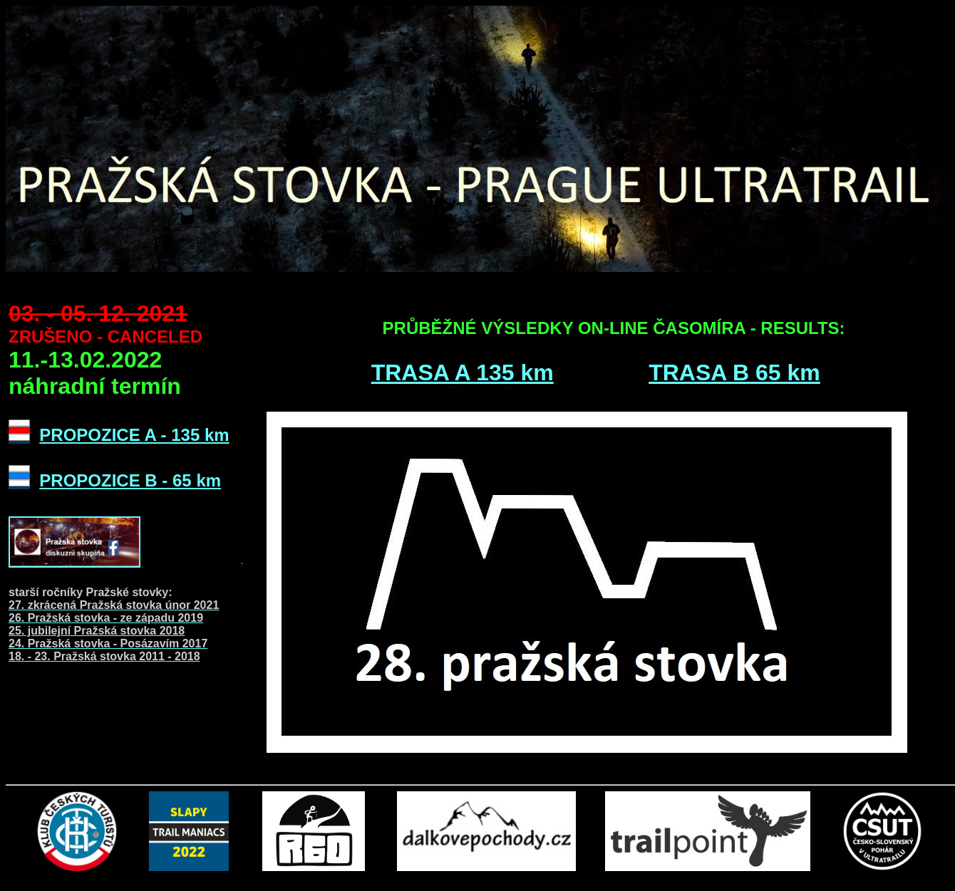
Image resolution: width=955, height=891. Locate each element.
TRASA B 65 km (734, 372)
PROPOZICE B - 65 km (130, 480)
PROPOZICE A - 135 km (134, 434)
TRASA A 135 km (462, 372)
